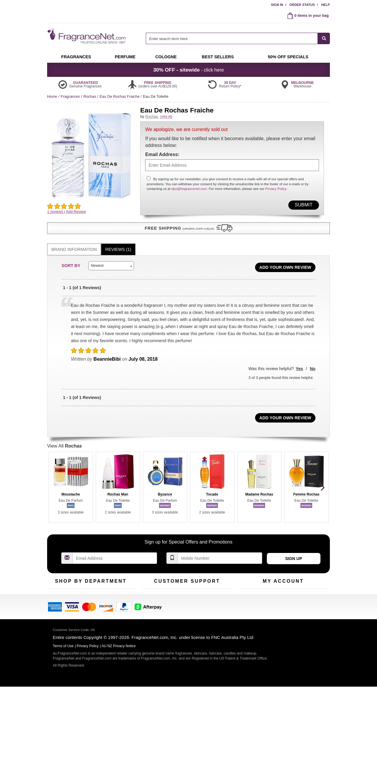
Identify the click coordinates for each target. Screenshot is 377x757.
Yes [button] (299, 363)
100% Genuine (217, 592)
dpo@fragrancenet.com (189, 195)
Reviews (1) (118, 244)
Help (325, 4)
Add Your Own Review (285, 262)
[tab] (74, 244)
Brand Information (74, 244)
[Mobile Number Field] (220, 553)
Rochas (90, 96)
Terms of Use (216, 601)
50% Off (85, 592)
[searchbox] (232, 38)
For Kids (116, 592)
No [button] (312, 363)
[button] (91, 223)
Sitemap (212, 611)
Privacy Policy (275, 195)
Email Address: (162, 160)
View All (64, 440)
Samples (85, 601)
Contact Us (151, 601)
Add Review (76, 211)
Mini (112, 611)
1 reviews (55, 211)
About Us (150, 611)
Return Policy (185, 592)
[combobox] (238, 38)
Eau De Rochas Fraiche (120, 96)
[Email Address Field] (115, 553)
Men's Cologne (58, 616)
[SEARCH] (324, 38)
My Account (247, 592)
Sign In (277, 4)
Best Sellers (88, 611)
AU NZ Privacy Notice (119, 717)
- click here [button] (188, 70)
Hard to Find (119, 620)
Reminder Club (283, 601)
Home (52, 96)
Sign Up (293, 553)
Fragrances (71, 96)
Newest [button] (97, 261)
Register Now (249, 601)
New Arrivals (119, 601)
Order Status (302, 4)
